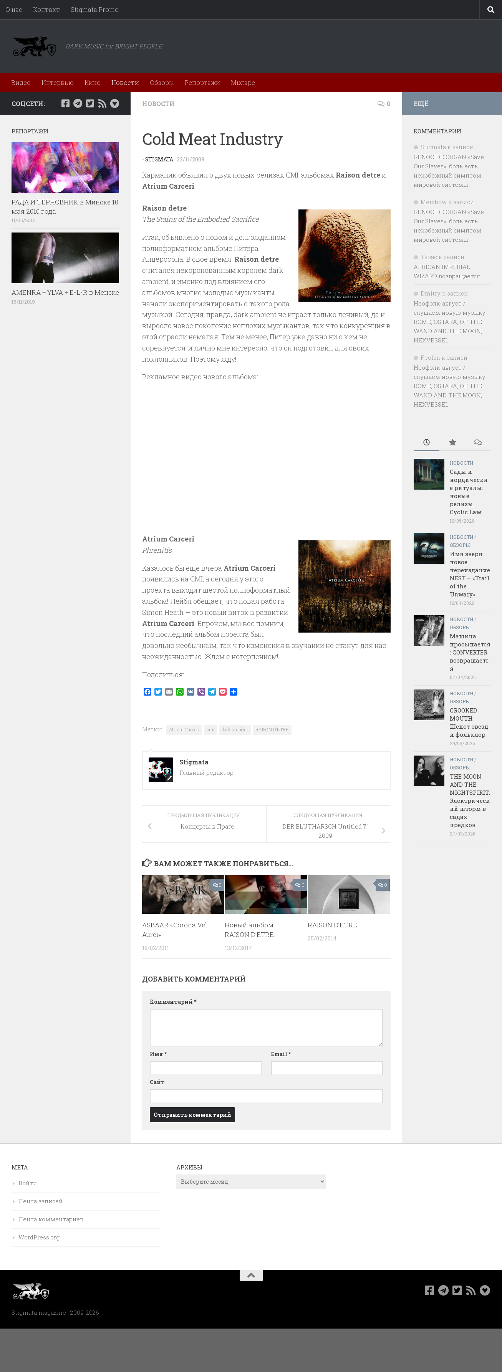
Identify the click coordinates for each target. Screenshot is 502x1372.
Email (281, 1054)
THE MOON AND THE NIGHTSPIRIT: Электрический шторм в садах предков (470, 800)
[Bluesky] (114, 103)
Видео (21, 82)
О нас (13, 9)
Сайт (157, 1082)
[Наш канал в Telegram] (77, 103)
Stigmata (159, 159)
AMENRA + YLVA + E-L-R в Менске (65, 292)
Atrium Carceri (184, 729)
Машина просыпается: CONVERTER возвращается (470, 652)
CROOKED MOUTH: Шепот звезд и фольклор (469, 722)
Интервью (57, 82)
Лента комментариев (50, 1219)
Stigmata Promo (95, 9)
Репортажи (202, 82)
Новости (125, 82)
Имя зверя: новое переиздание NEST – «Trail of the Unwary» (470, 574)
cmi (210, 729)
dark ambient (235, 729)
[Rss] (102, 103)
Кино (92, 82)
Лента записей (40, 1201)
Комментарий (173, 1001)
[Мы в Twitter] (89, 103)
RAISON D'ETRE (272, 729)
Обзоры (162, 82)
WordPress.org (39, 1237)
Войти (27, 1183)
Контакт (46, 9)
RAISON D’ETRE (332, 924)
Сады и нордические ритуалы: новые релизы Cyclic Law (469, 492)
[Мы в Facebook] (65, 103)
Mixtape (243, 82)
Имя (158, 1054)
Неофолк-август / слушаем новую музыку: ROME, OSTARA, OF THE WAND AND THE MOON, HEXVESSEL (450, 321)
